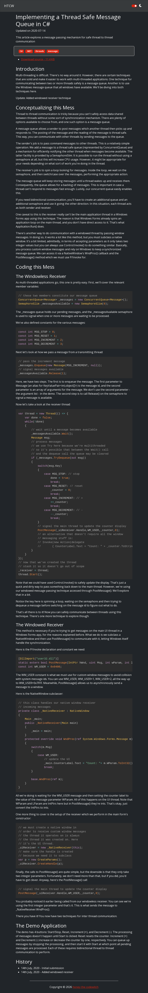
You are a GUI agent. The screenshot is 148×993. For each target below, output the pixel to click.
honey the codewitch (85, 987)
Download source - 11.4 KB (38, 59)
